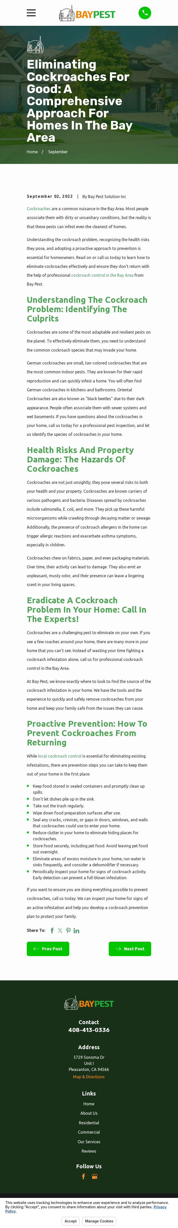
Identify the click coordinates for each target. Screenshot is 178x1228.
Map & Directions (89, 1076)
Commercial (89, 1132)
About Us (89, 1113)
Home (88, 1104)
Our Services (89, 1141)
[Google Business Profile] (94, 1176)
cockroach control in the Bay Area (102, 275)
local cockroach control (59, 756)
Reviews (89, 1151)
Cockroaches (39, 208)
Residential (89, 1123)
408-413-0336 (88, 1030)
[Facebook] (83, 1176)
